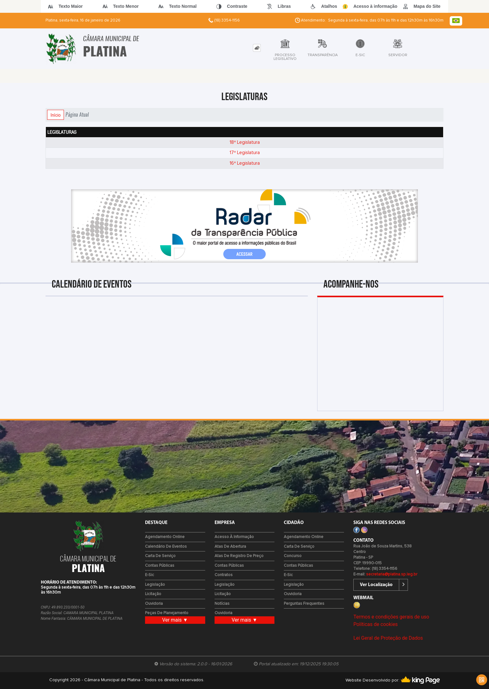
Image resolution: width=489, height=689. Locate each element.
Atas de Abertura (230, 547)
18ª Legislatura (245, 142)
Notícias (222, 604)
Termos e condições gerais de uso (391, 617)
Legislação (155, 585)
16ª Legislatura (245, 163)
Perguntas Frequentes (304, 604)
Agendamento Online (165, 537)
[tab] (257, 48)
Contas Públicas (159, 566)
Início (56, 115)
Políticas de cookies (375, 624)
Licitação (153, 594)
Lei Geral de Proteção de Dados (388, 638)
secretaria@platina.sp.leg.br (391, 574)
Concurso (293, 556)
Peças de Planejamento (166, 613)
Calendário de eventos (166, 547)
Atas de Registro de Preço (239, 556)
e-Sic (149, 575)
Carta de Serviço (160, 556)
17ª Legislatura (245, 152)
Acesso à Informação (234, 537)
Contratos (224, 575)
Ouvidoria (154, 604)
